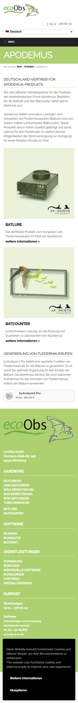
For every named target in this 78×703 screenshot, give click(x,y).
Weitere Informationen (26, 678)
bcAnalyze (12, 538)
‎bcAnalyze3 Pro (30, 393)
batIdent (11, 542)
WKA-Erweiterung (19, 489)
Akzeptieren (18, 690)
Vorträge (12, 579)
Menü (9, 42)
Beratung (12, 566)
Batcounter (13, 513)
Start (19, 66)
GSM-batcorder (16, 485)
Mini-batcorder (16, 498)
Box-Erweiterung (18, 494)
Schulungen (14, 574)
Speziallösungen (18, 583)
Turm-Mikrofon (16, 503)
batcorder (12, 481)
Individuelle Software (22, 570)
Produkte (29, 66)
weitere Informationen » (22, 241)
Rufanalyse (13, 561)
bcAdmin (10, 533)
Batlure (10, 509)
